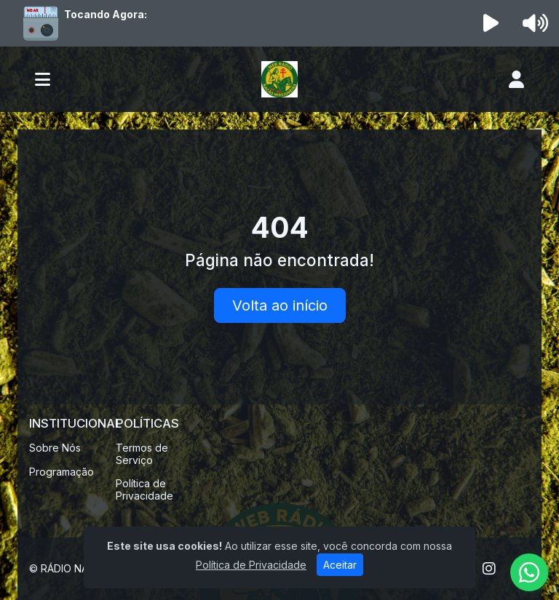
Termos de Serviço (142, 453)
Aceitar (340, 565)
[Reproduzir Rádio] (491, 23)
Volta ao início (280, 305)
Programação (61, 471)
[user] (516, 79)
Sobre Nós (55, 447)
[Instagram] (489, 568)
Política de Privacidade (144, 489)
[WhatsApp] (529, 572)
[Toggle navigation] (42, 79)
